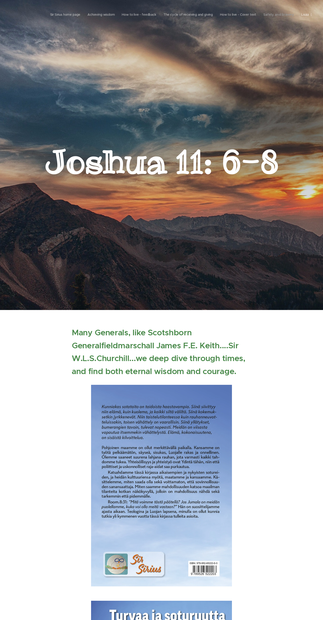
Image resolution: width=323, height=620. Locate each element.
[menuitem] (62, 14)
